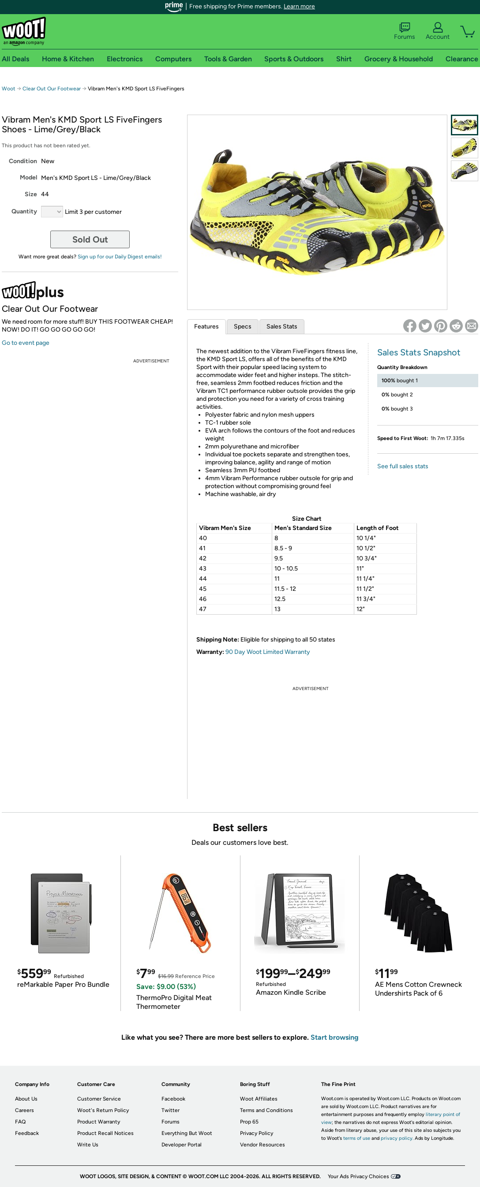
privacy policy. (397, 1138)
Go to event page (25, 343)
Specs (242, 326)
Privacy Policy (256, 1133)
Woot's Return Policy (103, 1110)
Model (28, 177)
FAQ (20, 1122)
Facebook (173, 1099)
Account (438, 31)
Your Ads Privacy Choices (358, 1176)
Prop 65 (249, 1122)
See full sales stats (402, 466)
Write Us (87, 1145)
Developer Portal (181, 1145)
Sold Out (90, 239)
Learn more (299, 6)
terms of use (356, 1138)
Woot (8, 89)
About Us (26, 1099)
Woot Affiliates (259, 1099)
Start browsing (335, 1037)
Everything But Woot (186, 1133)
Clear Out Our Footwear (51, 89)
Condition (23, 161)
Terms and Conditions (266, 1110)
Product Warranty (98, 1122)
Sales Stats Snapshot (419, 352)
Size (31, 194)
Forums (404, 31)
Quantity (24, 211)
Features (206, 326)
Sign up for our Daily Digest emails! (120, 257)
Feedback (27, 1133)
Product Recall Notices (105, 1133)
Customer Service (99, 1099)
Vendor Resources (262, 1145)
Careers (24, 1110)
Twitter (170, 1110)
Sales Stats (281, 326)
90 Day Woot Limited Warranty (267, 652)
